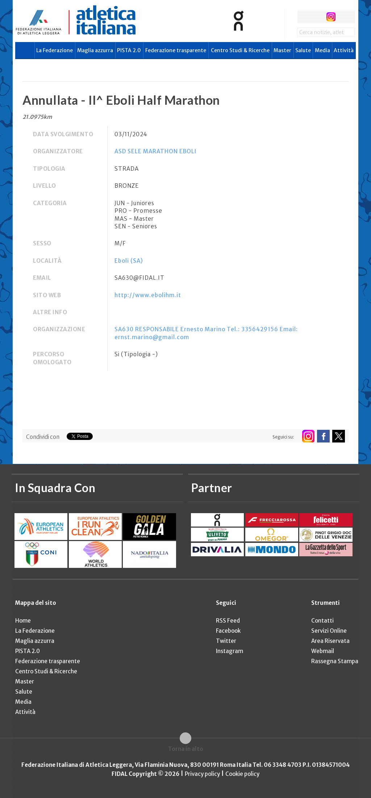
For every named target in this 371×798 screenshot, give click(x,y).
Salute (303, 50)
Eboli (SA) (128, 260)
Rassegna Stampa (334, 661)
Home (23, 620)
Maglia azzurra (95, 50)
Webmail (322, 651)
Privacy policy (202, 773)
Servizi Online (329, 630)
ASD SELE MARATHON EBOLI (155, 151)
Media (322, 50)
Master (282, 50)
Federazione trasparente (175, 50)
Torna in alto (185, 748)
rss (344, 16)
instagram (330, 16)
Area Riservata (330, 640)
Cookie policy (242, 773)
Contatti (322, 620)
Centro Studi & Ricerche (240, 50)
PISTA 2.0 (129, 50)
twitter (317, 16)
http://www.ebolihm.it (147, 295)
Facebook (228, 630)
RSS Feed (228, 620)
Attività (344, 50)
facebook (303, 16)
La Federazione (54, 50)
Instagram (229, 651)
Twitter (226, 640)
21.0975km (37, 116)
